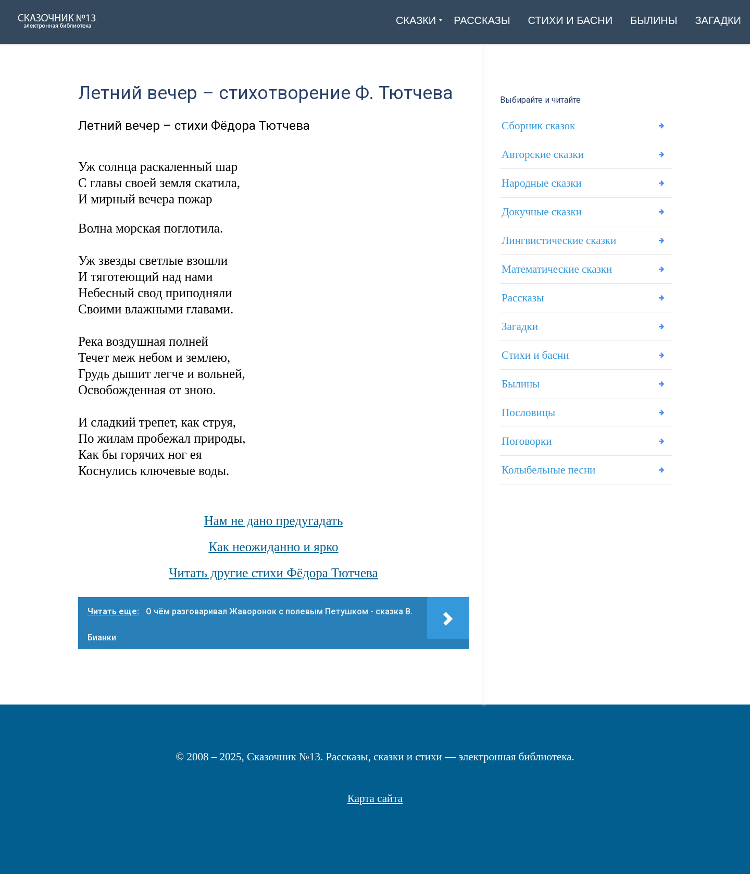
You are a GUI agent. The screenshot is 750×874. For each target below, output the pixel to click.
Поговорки (527, 441)
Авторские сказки (543, 154)
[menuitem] (416, 20)
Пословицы (528, 412)
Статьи (375, 819)
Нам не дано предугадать (273, 521)
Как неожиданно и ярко (273, 547)
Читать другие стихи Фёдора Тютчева (273, 573)
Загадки (520, 326)
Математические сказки (557, 269)
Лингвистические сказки (559, 240)
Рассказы (523, 298)
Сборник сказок (538, 125)
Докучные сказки (542, 211)
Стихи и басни (535, 355)
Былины (521, 384)
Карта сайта (375, 798)
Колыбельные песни (548, 470)
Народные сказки (542, 183)
